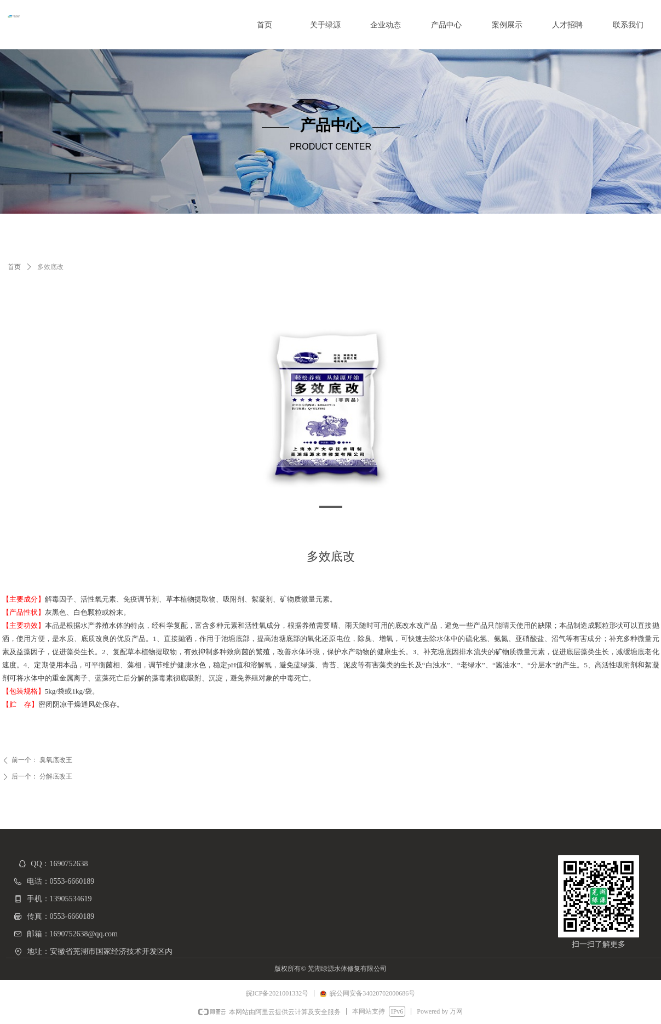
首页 (14, 267)
